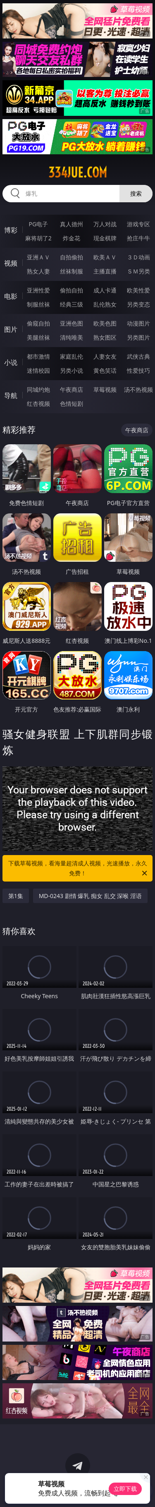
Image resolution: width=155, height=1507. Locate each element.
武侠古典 (138, 356)
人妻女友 (105, 356)
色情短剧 (71, 403)
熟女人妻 (38, 271)
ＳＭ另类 (138, 271)
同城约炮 (38, 389)
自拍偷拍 (71, 257)
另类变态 (138, 304)
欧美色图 (105, 323)
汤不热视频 (138, 389)
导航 (10, 395)
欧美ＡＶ (105, 257)
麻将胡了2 (38, 238)
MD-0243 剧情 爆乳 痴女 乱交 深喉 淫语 (90, 896)
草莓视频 (105, 389)
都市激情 (38, 356)
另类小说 (71, 370)
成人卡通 (105, 290)
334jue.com (77, 172)
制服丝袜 (38, 304)
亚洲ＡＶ (38, 257)
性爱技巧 (138, 370)
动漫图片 (138, 323)
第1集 (15, 896)
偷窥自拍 (38, 323)
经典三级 (71, 304)
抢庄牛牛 (138, 238)
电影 (10, 296)
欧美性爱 (138, 290)
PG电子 (38, 224)
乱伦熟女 (105, 304)
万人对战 (105, 224)
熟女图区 (105, 337)
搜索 (136, 193)
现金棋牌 (105, 238)
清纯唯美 (71, 337)
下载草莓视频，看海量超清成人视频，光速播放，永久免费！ (78, 868)
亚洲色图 (71, 323)
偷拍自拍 (71, 290)
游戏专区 (138, 224)
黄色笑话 (105, 370)
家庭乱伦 (71, 356)
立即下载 (125, 1489)
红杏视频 (38, 403)
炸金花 (71, 238)
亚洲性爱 (38, 290)
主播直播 (105, 271)
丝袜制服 (71, 271)
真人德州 (71, 224)
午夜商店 (71, 389)
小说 (10, 362)
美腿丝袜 (38, 337)
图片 (10, 329)
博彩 (10, 230)
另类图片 (138, 337)
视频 (10, 263)
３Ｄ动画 (138, 257)
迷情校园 (38, 370)
